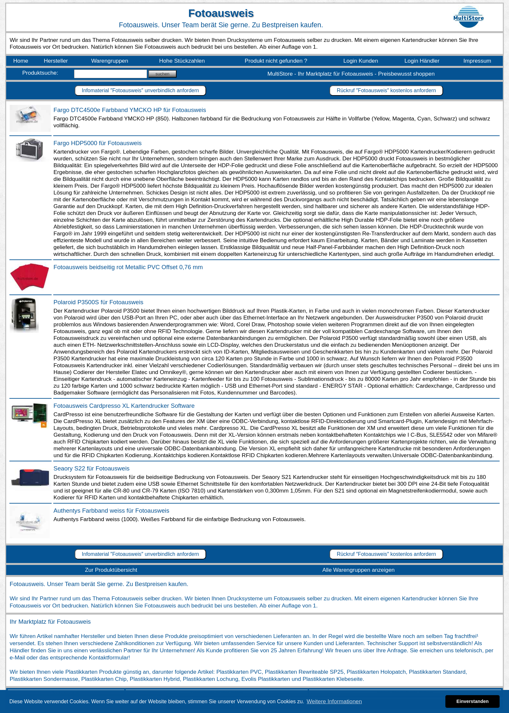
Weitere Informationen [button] (334, 701)
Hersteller (56, 60)
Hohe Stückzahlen (182, 60)
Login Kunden (360, 60)
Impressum (477, 60)
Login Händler (422, 60)
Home (20, 60)
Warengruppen (109, 60)
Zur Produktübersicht (111, 570)
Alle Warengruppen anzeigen (358, 570)
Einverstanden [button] (472, 701)
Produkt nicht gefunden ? (276, 60)
